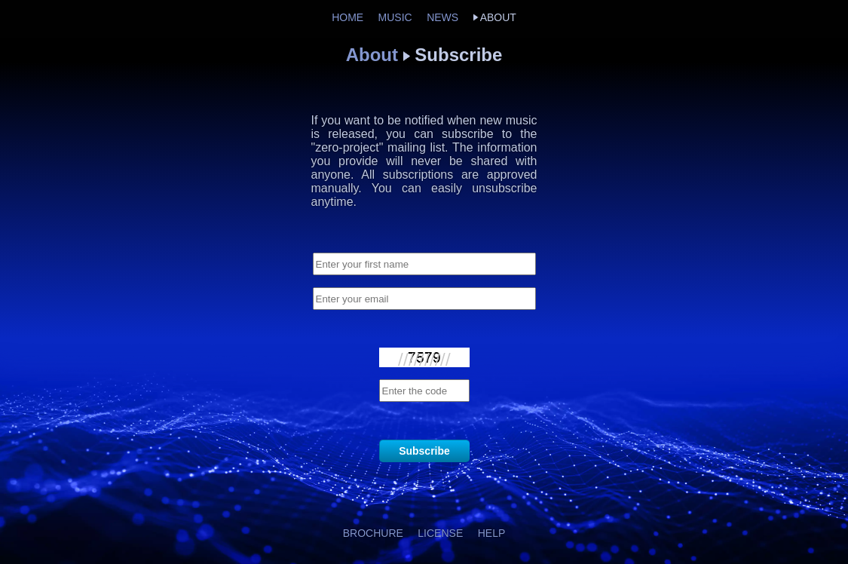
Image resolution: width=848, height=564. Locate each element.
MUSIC (395, 17)
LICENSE (440, 533)
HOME (347, 17)
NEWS (442, 17)
